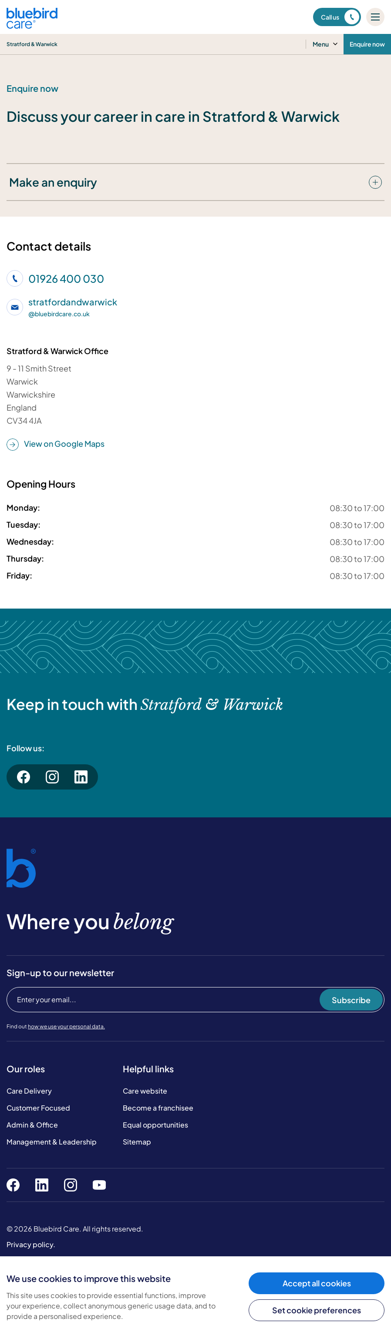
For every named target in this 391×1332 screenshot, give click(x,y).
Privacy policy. (31, 1244)
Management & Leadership (52, 1141)
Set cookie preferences (316, 1310)
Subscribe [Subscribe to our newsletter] (351, 1000)
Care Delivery (29, 1090)
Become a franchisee (158, 1107)
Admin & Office (32, 1124)
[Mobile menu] (375, 17)
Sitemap (137, 1141)
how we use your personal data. (66, 1026)
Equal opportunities (155, 1124)
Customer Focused (38, 1107)
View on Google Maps (55, 444)
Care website (145, 1090)
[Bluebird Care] (32, 25)
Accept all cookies (317, 1283)
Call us (340, 17)
